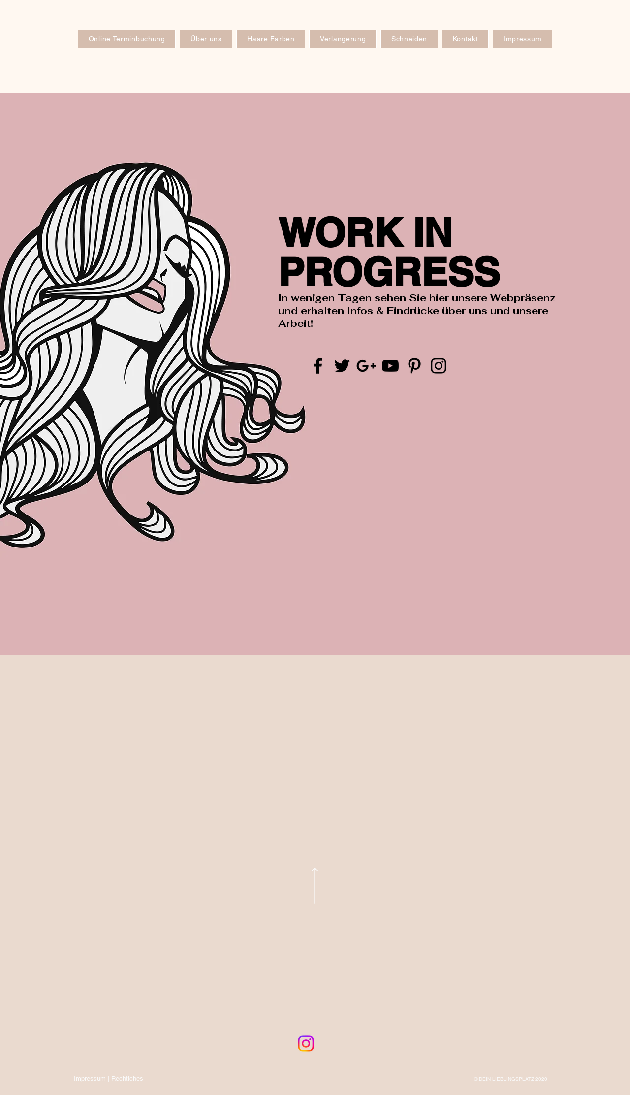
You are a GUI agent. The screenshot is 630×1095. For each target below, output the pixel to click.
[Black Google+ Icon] (366, 365)
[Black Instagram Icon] (438, 365)
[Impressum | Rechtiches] (108, 1079)
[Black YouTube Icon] (390, 365)
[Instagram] (305, 1043)
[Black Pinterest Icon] (414, 365)
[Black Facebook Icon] (318, 365)
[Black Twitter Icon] (342, 365)
